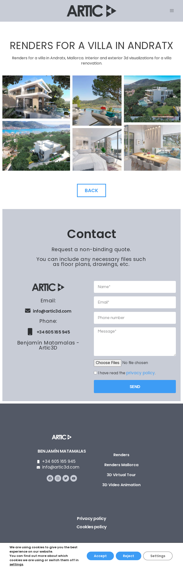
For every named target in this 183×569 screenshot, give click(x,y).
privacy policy (140, 373)
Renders (121, 455)
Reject (128, 556)
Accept (100, 556)
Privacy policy (91, 518)
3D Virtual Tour (121, 475)
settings (16, 564)
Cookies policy (91, 527)
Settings (157, 556)
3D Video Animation (121, 485)
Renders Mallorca (121, 465)
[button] (36, 97)
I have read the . (127, 373)
